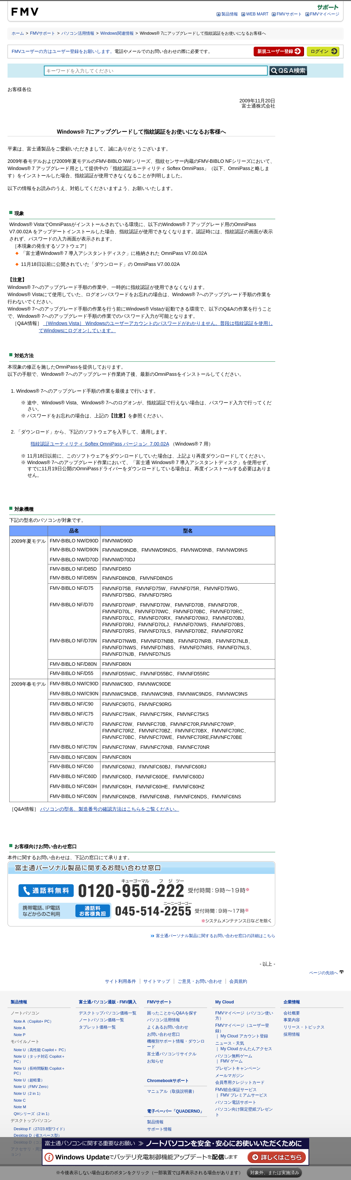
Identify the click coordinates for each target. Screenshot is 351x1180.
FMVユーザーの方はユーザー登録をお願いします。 (63, 51)
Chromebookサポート (168, 1080)
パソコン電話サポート (235, 1102)
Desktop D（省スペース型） (38, 1135)
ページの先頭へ (326, 972)
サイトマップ (156, 981)
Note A (19, 1028)
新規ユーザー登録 (275, 51)
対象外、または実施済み (274, 1172)
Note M (20, 1107)
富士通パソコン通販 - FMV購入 (107, 1002)
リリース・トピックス (304, 1027)
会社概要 (291, 1013)
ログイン (319, 51)
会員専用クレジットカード (240, 1082)
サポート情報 (159, 1129)
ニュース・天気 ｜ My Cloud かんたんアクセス (243, 1046)
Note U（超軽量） (29, 1080)
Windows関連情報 (117, 33)
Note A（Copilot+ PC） (33, 1021)
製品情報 (229, 14)
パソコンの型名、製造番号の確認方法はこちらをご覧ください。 (109, 809)
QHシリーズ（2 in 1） (32, 1114)
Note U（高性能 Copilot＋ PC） (41, 1050)
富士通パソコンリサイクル (171, 1054)
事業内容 (291, 1020)
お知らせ (155, 1061)
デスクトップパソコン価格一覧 (107, 1013)
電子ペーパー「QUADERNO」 (175, 1111)
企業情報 (291, 1002)
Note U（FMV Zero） (32, 1087)
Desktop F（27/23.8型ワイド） (40, 1129)
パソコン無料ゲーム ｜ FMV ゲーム (233, 1059)
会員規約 (238, 981)
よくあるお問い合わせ (167, 1027)
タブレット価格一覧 (97, 1027)
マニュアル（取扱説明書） (171, 1091)
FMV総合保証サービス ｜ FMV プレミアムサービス (241, 1092)
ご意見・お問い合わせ (200, 981)
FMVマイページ (324, 14)
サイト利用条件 (120, 981)
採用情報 (291, 1034)
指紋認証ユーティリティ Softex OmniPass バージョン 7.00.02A (100, 444)
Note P (19, 1035)
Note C (20, 1100)
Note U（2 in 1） (28, 1093)
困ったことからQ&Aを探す (172, 1013)
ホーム (18, 33)
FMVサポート (289, 14)
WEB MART (257, 14)
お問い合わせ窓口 (163, 1034)
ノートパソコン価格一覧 (101, 1020)
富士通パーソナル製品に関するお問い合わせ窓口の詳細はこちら (213, 935)
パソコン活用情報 (77, 33)
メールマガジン (229, 1075)
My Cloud (224, 1002)
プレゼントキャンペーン (238, 1068)
